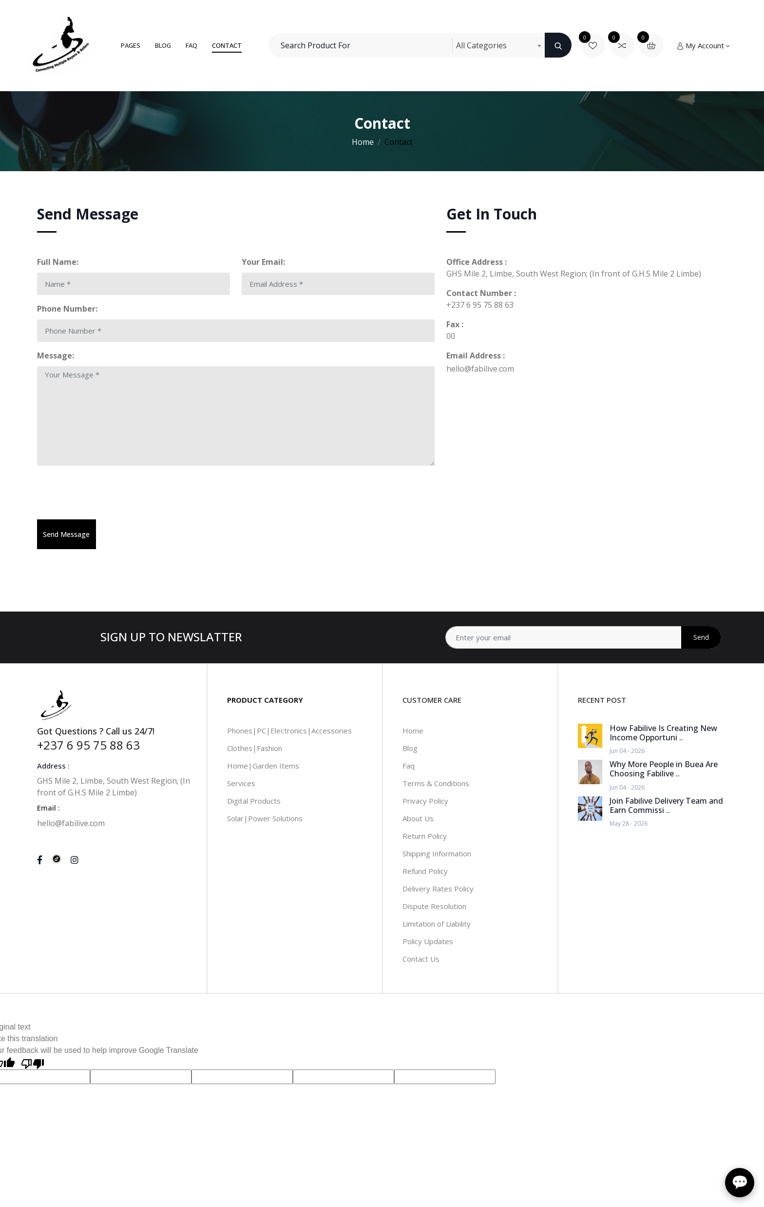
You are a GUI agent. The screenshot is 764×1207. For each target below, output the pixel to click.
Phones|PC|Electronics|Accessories (289, 730)
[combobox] (498, 45)
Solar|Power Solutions (265, 818)
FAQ (191, 45)
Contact (227, 45)
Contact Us (420, 959)
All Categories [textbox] (481, 45)
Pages (130, 45)
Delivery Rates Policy (438, 888)
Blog (163, 45)
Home (363, 142)
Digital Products (254, 801)
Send (701, 637)
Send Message (66, 534)
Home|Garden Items (263, 766)
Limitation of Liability (436, 924)
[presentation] (111, 493)
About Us (418, 818)
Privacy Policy (425, 801)
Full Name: (57, 262)
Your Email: (263, 262)
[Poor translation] (32, 1062)
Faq (408, 766)
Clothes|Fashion (254, 748)
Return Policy (424, 836)
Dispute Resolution (434, 906)
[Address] (583, 637)
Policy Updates (427, 941)
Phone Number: (67, 308)
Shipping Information (436, 853)
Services (241, 783)
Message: (55, 355)
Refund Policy (425, 871)
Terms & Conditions (435, 783)
